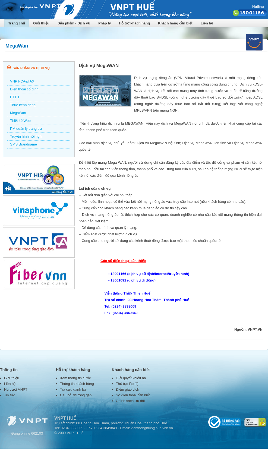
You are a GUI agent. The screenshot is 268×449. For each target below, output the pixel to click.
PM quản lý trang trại (26, 129)
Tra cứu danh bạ (73, 389)
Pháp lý (104, 23)
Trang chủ (16, 23)
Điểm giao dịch (127, 389)
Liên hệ (207, 23)
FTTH (14, 97)
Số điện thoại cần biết (133, 395)
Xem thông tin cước (75, 378)
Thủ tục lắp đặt (128, 384)
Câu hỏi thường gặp (76, 395)
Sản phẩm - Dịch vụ (74, 23)
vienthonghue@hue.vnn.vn (152, 428)
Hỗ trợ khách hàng (134, 23)
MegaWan (18, 113)
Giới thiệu (41, 23)
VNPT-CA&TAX (22, 81)
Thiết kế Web (20, 121)
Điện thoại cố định (24, 89)
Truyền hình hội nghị (26, 136)
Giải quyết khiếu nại (131, 378)
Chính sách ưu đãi (130, 401)
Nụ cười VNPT (15, 389)
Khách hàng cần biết (175, 23)
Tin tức (9, 395)
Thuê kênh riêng (23, 105)
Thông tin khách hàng (77, 384)
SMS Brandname (23, 144)
